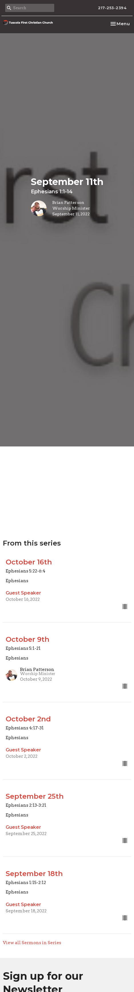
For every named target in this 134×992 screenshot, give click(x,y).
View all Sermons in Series (32, 942)
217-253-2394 (112, 7)
